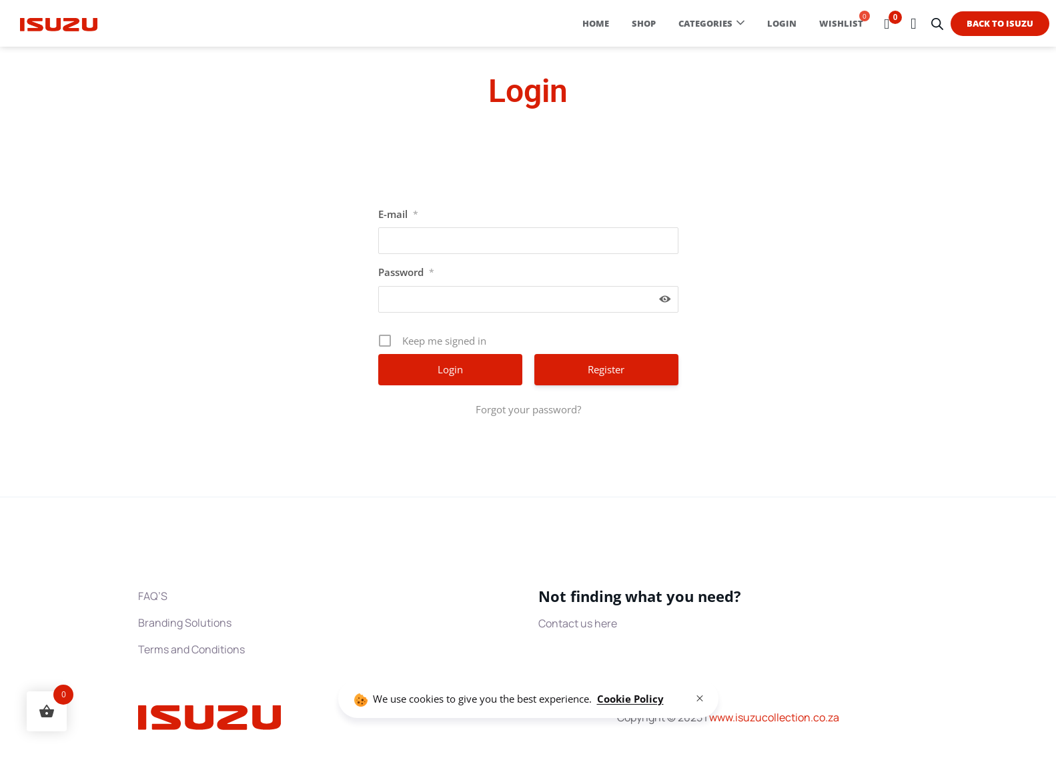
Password (406, 272)
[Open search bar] (937, 23)
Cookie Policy (630, 698)
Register (606, 369)
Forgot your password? (528, 409)
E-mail (398, 214)
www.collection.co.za (774, 717)
